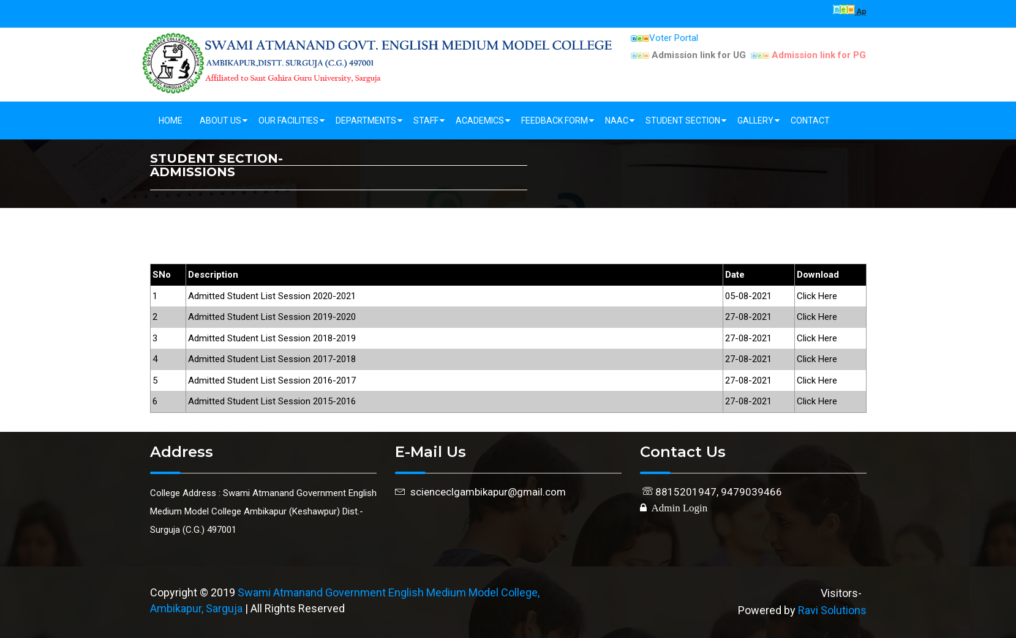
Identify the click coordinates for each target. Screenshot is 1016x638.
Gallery (755, 120)
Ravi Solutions (832, 610)
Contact (810, 120)
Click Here (817, 296)
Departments (366, 120)
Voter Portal (664, 37)
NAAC (616, 120)
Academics (480, 120)
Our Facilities (288, 120)
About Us (220, 120)
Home (171, 120)
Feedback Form (554, 120)
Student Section (682, 120)
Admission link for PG (808, 55)
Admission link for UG (688, 55)
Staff (425, 120)
